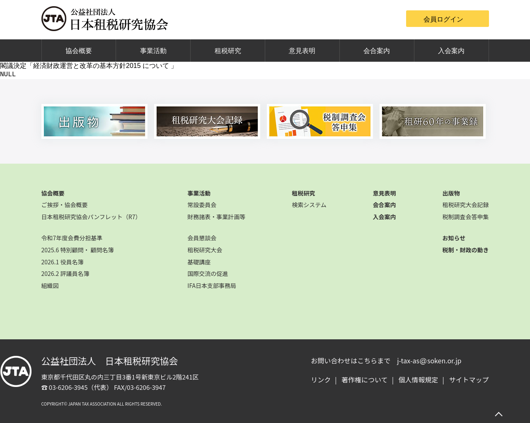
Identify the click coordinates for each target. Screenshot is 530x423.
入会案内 (451, 50)
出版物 (451, 193)
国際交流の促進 (207, 273)
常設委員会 (201, 205)
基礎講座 (199, 262)
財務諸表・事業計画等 (216, 217)
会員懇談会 (201, 238)
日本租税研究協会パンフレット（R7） (91, 217)
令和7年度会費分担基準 (72, 238)
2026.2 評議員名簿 (65, 273)
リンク (321, 379)
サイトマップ (469, 379)
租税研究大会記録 (465, 205)
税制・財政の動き (465, 250)
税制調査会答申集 (465, 217)
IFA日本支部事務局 (211, 285)
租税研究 (228, 50)
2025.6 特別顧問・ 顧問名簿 (77, 250)
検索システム (309, 205)
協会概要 (78, 50)
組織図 (50, 285)
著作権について (364, 379)
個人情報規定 (418, 379)
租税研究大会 (204, 250)
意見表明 (302, 50)
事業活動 (153, 50)
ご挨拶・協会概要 (64, 205)
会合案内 (376, 50)
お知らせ (453, 238)
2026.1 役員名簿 (62, 262)
